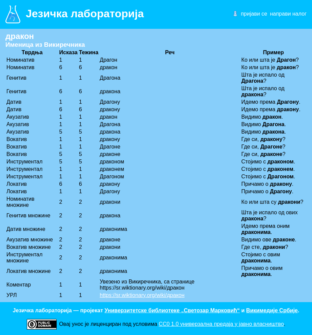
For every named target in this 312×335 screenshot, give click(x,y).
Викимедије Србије (272, 310)
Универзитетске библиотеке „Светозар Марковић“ (172, 310)
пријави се (254, 14)
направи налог (288, 14)
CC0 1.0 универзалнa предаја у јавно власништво (221, 324)
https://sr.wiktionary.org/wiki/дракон (142, 295)
